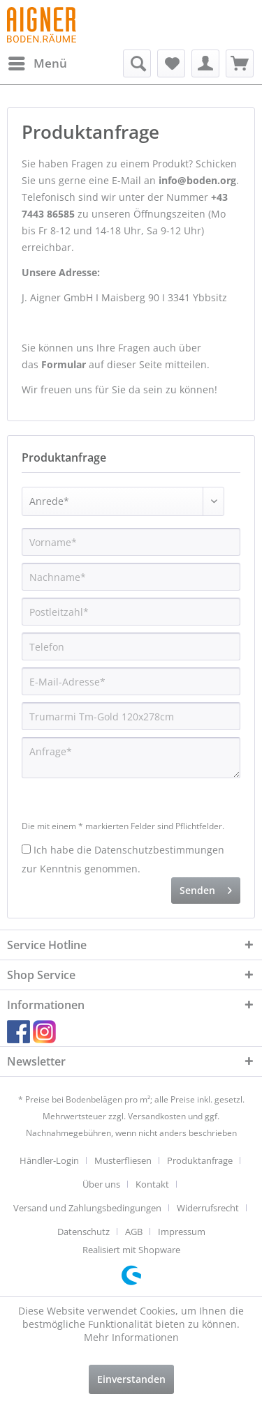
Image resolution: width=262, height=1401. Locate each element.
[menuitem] (37, 63)
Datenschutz (83, 1231)
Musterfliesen (123, 1160)
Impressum (181, 1231)
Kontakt (152, 1184)
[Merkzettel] (171, 63)
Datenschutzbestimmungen (159, 849)
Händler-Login (49, 1160)
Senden (206, 888)
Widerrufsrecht (208, 1208)
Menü (37, 61)
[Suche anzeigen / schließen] (137, 63)
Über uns (101, 1184)
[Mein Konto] (205, 63)
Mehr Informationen (131, 1337)
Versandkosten (157, 1116)
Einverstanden (131, 1379)
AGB (134, 1231)
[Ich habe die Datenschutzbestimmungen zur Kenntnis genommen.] (26, 849)
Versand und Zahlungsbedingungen (87, 1208)
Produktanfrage (200, 1160)
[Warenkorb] (240, 63)
